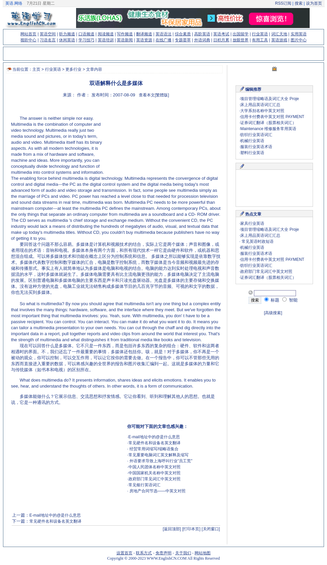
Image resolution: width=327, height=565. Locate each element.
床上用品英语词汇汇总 (260, 104)
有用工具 (260, 40)
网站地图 (203, 553)
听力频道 (67, 34)
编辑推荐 (253, 89)
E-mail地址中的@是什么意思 (154, 437)
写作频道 (125, 34)
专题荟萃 (183, 40)
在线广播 (163, 40)
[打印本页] (191, 529)
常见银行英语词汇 (144, 485)
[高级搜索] (273, 313)
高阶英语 (202, 34)
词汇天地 (279, 34)
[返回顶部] (172, 529)
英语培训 (106, 40)
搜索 (298, 3)
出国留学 (241, 34)
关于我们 (183, 553)
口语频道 (86, 34)
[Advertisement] (147, 138)
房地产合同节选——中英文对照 (157, 491)
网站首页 (28, 34)
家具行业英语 (252, 223)
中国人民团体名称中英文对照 (154, 467)
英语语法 (163, 34)
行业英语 (260, 34)
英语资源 (144, 40)
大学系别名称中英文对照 (262, 110)
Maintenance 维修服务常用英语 (268, 128)
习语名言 (48, 40)
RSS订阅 (283, 3)
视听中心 (28, 40)
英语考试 (221, 34)
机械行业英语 (252, 140)
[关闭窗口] (211, 529)
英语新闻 (125, 40)
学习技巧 (86, 40)
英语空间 (48, 34)
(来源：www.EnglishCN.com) (64, 293)
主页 (36, 69)
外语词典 (202, 40)
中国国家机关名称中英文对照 (154, 473)
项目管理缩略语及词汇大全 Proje (269, 98)
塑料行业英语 (252, 152)
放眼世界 (241, 40)
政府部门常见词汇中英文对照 (154, 479)
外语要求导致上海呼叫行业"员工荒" (160, 461)
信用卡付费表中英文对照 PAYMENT (272, 116)
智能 (290, 300)
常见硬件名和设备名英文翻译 (154, 443)
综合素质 (183, 34)
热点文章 (253, 214)
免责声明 (163, 553)
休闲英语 (67, 40)
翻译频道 (144, 34)
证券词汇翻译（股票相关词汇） (268, 122)
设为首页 (314, 3)
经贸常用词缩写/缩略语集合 (153, 449)
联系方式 (144, 553)
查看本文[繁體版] (154, 95)
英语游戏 (279, 40)
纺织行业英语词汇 (256, 134)
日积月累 (221, 40)
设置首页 (124, 553)
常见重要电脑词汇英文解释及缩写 (158, 455)
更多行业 (73, 69)
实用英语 (299, 34)
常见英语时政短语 (256, 241)
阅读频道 (106, 34)
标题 (272, 300)
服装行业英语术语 (256, 146)
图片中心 (299, 40)
